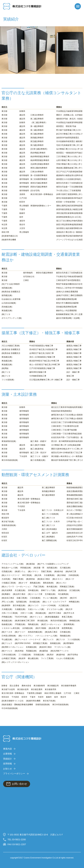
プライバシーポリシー (14, 773)
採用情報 (7, 763)
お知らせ (7, 768)
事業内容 (7, 749)
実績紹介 (7, 758)
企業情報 (7, 753)
